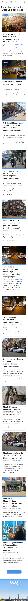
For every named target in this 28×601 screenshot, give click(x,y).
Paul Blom (14, 552)
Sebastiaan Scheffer (19, 44)
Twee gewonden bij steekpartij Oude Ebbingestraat (11, 319)
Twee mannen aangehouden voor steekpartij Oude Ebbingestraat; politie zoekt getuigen (11, 272)
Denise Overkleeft (19, 417)
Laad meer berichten (14, 572)
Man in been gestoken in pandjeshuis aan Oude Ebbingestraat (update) (13, 455)
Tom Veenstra (17, 86)
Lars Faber (18, 180)
